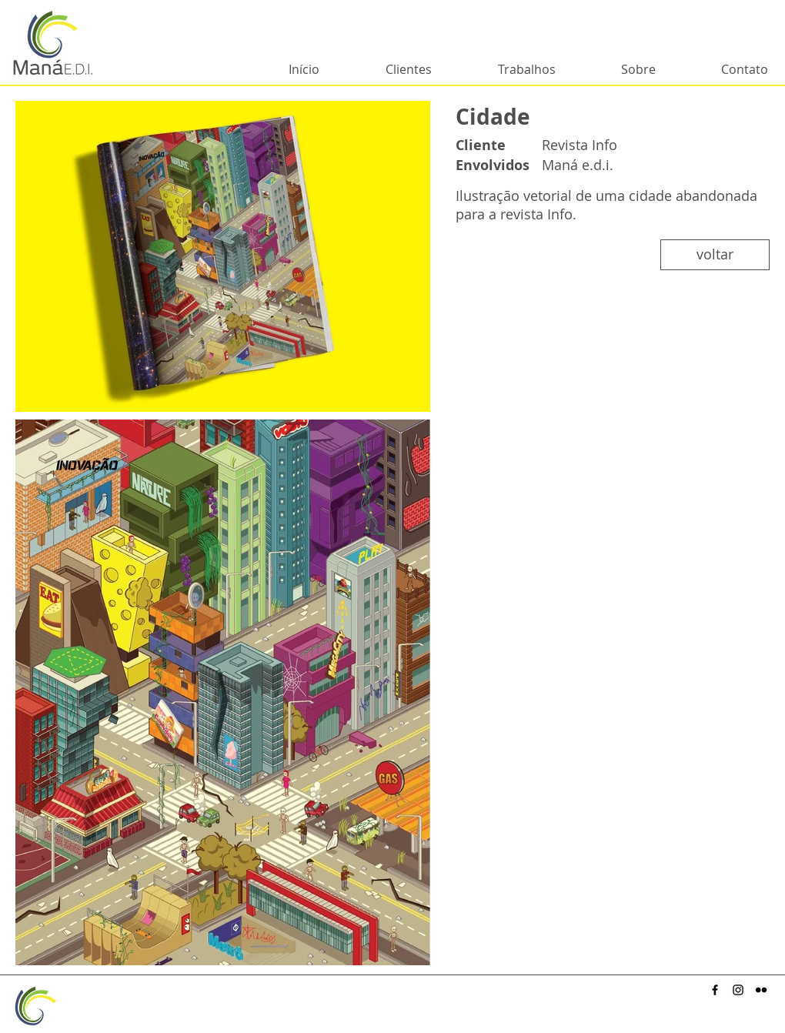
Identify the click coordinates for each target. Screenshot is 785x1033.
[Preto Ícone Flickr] (761, 990)
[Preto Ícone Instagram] (738, 990)
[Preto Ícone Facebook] (715, 990)
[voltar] (715, 254)
